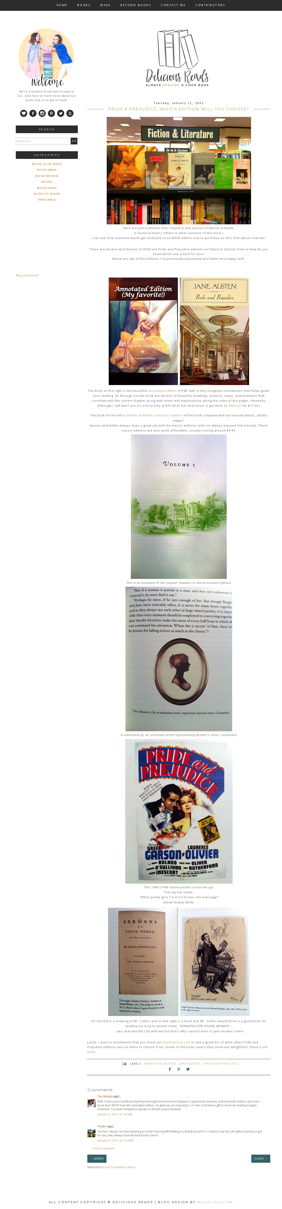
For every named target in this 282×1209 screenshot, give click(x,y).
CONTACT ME (173, 5)
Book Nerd (47, 170)
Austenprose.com (177, 1042)
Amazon (235, 406)
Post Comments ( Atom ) (120, 1167)
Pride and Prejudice (221, 1063)
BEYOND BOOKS (135, 5)
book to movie (47, 193)
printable (47, 199)
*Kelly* (102, 1126)
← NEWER (97, 1158)
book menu (47, 188)
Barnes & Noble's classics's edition (155, 415)
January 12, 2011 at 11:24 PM (115, 1140)
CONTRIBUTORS (210, 5)
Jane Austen (190, 1063)
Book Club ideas (46, 164)
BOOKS (84, 5)
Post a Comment (103, 1148)
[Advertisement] (49, 323)
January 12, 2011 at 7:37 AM (114, 1114)
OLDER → (261, 1158)
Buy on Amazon (27, 275)
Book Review (46, 176)
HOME (62, 5)
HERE (91, 1052)
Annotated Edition (162, 391)
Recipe (47, 181)
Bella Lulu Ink (215, 1202)
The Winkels (105, 1096)
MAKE (105, 5)
